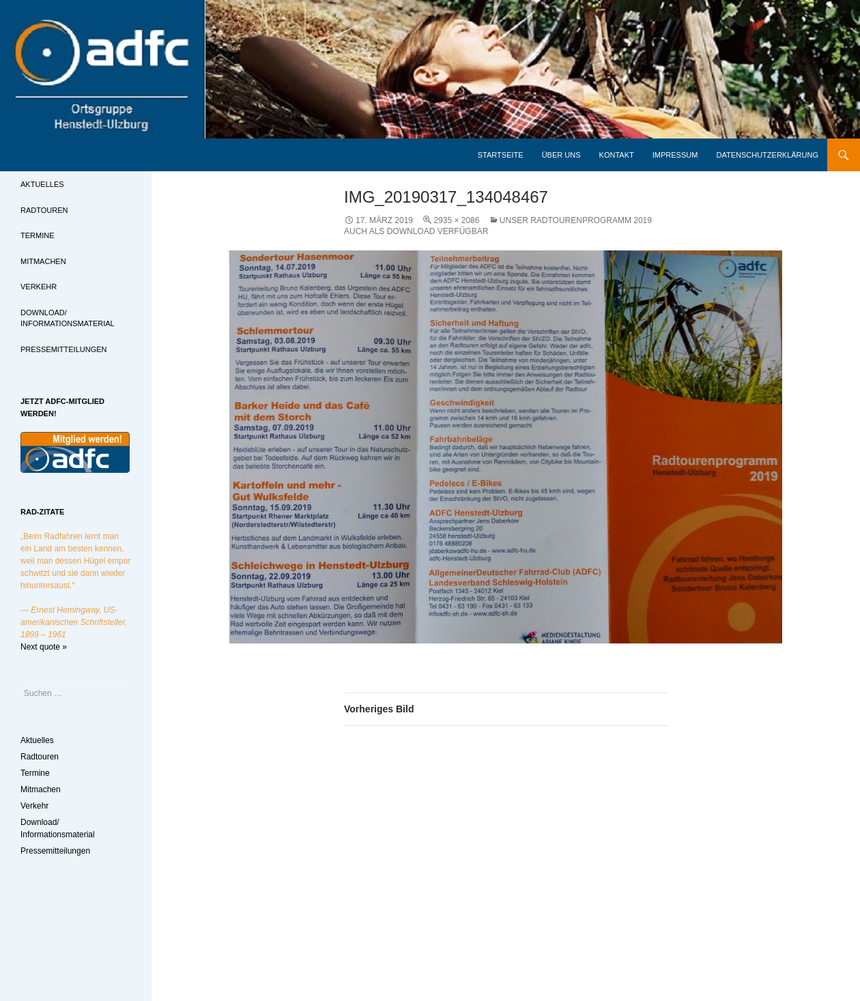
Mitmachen (43, 261)
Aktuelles (42, 184)
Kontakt (616, 155)
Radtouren (44, 210)
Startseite (501, 155)
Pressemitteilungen (63, 349)
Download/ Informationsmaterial (67, 318)
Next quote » (43, 647)
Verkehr (38, 286)
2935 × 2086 (456, 220)
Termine (37, 235)
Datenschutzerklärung (767, 155)
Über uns (561, 155)
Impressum (675, 155)
